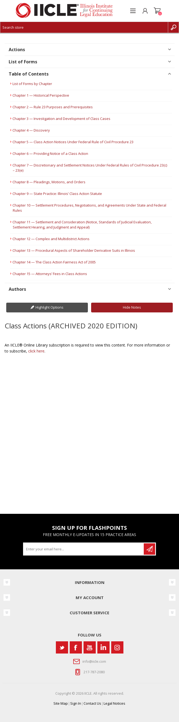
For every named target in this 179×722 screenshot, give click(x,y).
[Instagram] (117, 647)
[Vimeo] (103, 647)
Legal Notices (114, 703)
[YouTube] (90, 647)
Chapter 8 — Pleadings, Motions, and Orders (48, 181)
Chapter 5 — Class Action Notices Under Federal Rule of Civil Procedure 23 (72, 141)
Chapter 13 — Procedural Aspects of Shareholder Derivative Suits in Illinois (73, 250)
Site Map (60, 703)
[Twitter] (62, 647)
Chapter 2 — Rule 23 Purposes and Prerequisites (52, 106)
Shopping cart (157, 11)
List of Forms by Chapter (32, 83)
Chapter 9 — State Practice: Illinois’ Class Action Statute (57, 193)
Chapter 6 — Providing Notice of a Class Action (50, 153)
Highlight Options (49, 307)
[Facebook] (76, 647)
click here (36, 351)
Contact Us (92, 703)
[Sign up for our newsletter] (84, 549)
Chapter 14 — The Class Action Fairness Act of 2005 (54, 262)
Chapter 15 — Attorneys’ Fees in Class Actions (49, 273)
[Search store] (84, 27)
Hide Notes (132, 307)
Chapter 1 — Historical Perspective (40, 95)
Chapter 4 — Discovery (31, 130)
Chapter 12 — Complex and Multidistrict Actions (51, 238)
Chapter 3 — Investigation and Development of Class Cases (61, 118)
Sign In (75, 703)
